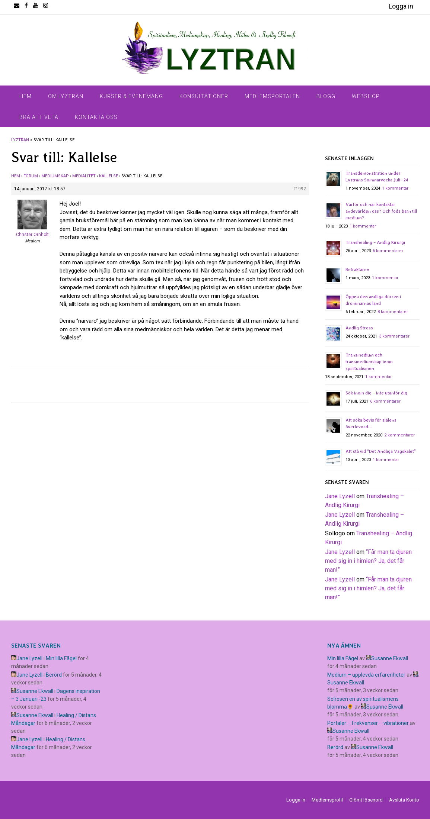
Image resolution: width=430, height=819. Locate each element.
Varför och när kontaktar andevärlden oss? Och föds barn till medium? (381, 211)
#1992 (299, 188)
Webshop (366, 96)
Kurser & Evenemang (131, 96)
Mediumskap (55, 176)
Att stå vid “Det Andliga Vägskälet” (380, 451)
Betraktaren (357, 269)
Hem (25, 96)
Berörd (54, 675)
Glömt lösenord (366, 799)
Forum (30, 176)
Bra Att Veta (38, 117)
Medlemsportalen (272, 96)
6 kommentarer (388, 250)
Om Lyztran (65, 96)
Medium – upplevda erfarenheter (366, 675)
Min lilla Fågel (61, 658)
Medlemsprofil (327, 799)
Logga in (401, 6)
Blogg (325, 96)
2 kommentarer (399, 435)
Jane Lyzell (340, 496)
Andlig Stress (359, 327)
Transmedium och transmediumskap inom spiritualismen (369, 361)
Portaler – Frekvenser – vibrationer (368, 723)
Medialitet (84, 176)
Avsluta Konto (404, 799)
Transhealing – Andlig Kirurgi (375, 242)
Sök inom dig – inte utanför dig (376, 393)
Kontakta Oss (96, 117)
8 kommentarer (393, 311)
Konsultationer (203, 96)
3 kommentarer (394, 336)
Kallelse (108, 176)
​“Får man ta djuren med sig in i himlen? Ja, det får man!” (368, 560)
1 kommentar (395, 188)
